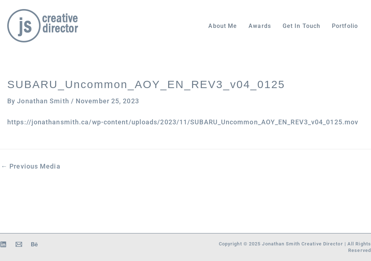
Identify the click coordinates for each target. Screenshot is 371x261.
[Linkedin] (3, 244)
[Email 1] (19, 244)
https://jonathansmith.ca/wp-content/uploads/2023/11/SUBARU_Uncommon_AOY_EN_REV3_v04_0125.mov (182, 122)
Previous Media (31, 166)
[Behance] (34, 244)
